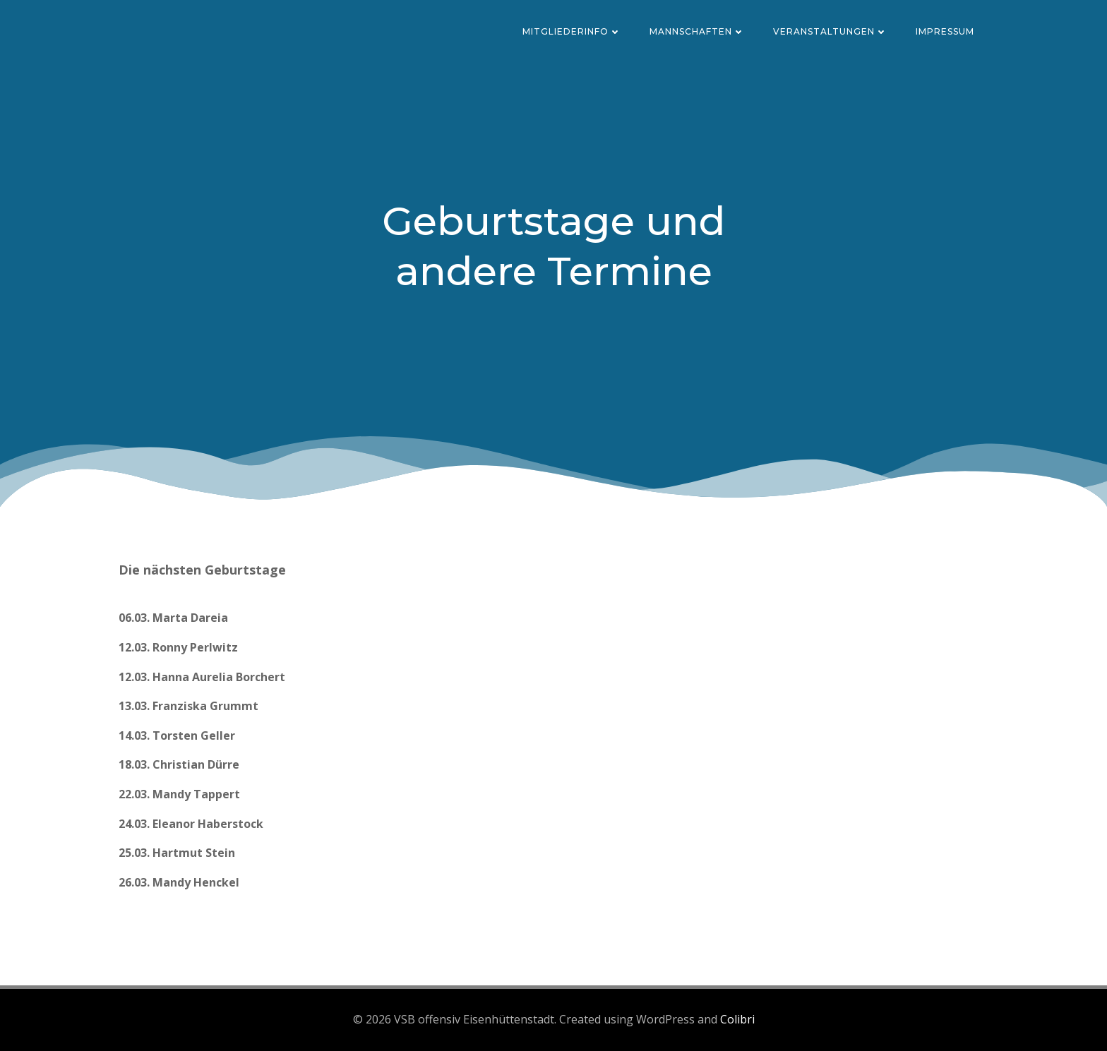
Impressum (945, 31)
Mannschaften (697, 31)
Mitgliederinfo (571, 31)
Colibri (737, 1019)
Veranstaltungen (830, 31)
